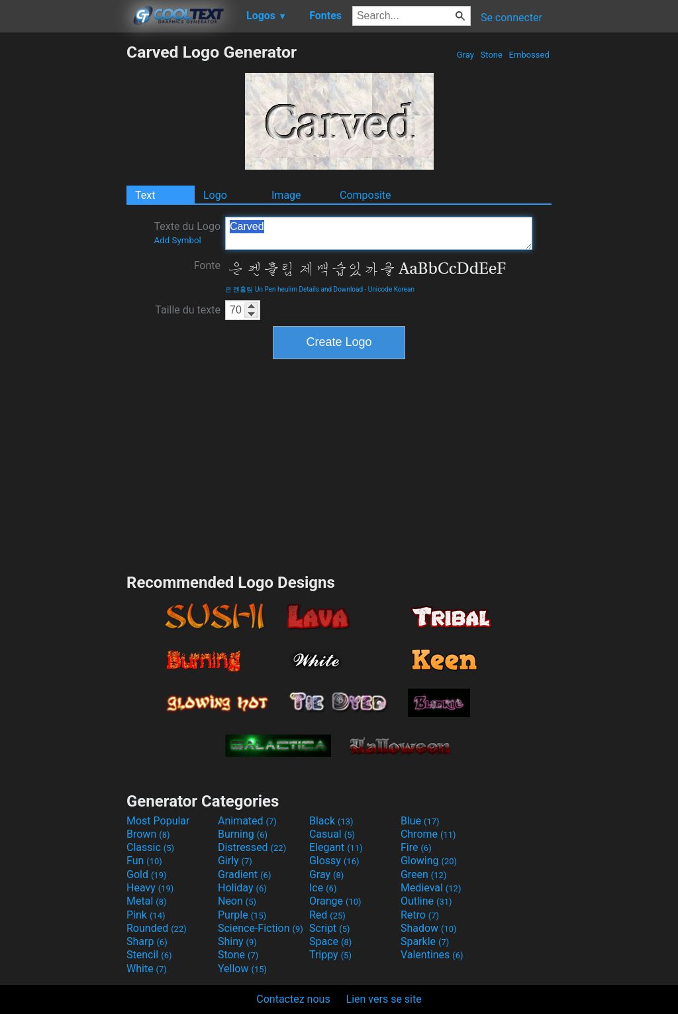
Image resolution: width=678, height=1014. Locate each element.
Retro (420, 915)
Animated (247, 821)
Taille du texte (187, 310)
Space (330, 941)
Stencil (148, 954)
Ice (322, 887)
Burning (242, 834)
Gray (466, 55)
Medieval (431, 887)
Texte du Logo (187, 232)
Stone (491, 55)
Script (329, 928)
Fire (416, 847)
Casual (332, 834)
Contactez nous (293, 999)
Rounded (156, 928)
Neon (237, 901)
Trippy (330, 954)
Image (286, 195)
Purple (242, 915)
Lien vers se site (384, 999)
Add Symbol (177, 240)
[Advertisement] (63, 241)
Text (145, 195)
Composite (365, 195)
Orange (335, 901)
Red (327, 915)
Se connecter (511, 17)
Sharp (147, 941)
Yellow (242, 968)
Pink (146, 915)
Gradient (244, 874)
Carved (378, 233)
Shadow (429, 928)
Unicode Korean (391, 289)
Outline (426, 901)
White (146, 968)
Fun (144, 860)
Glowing (429, 860)
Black (331, 821)
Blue (420, 821)
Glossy (334, 860)
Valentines (432, 954)
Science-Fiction (260, 928)
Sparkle (425, 941)
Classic (150, 847)
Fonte (207, 265)
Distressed (252, 847)
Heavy (149, 887)
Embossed (529, 55)
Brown (148, 834)
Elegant (336, 847)
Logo (215, 195)
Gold (146, 874)
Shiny (237, 941)
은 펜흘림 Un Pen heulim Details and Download (294, 289)
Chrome (428, 834)
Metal (146, 901)
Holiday (242, 887)
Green (424, 874)
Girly (235, 860)
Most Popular (158, 821)
